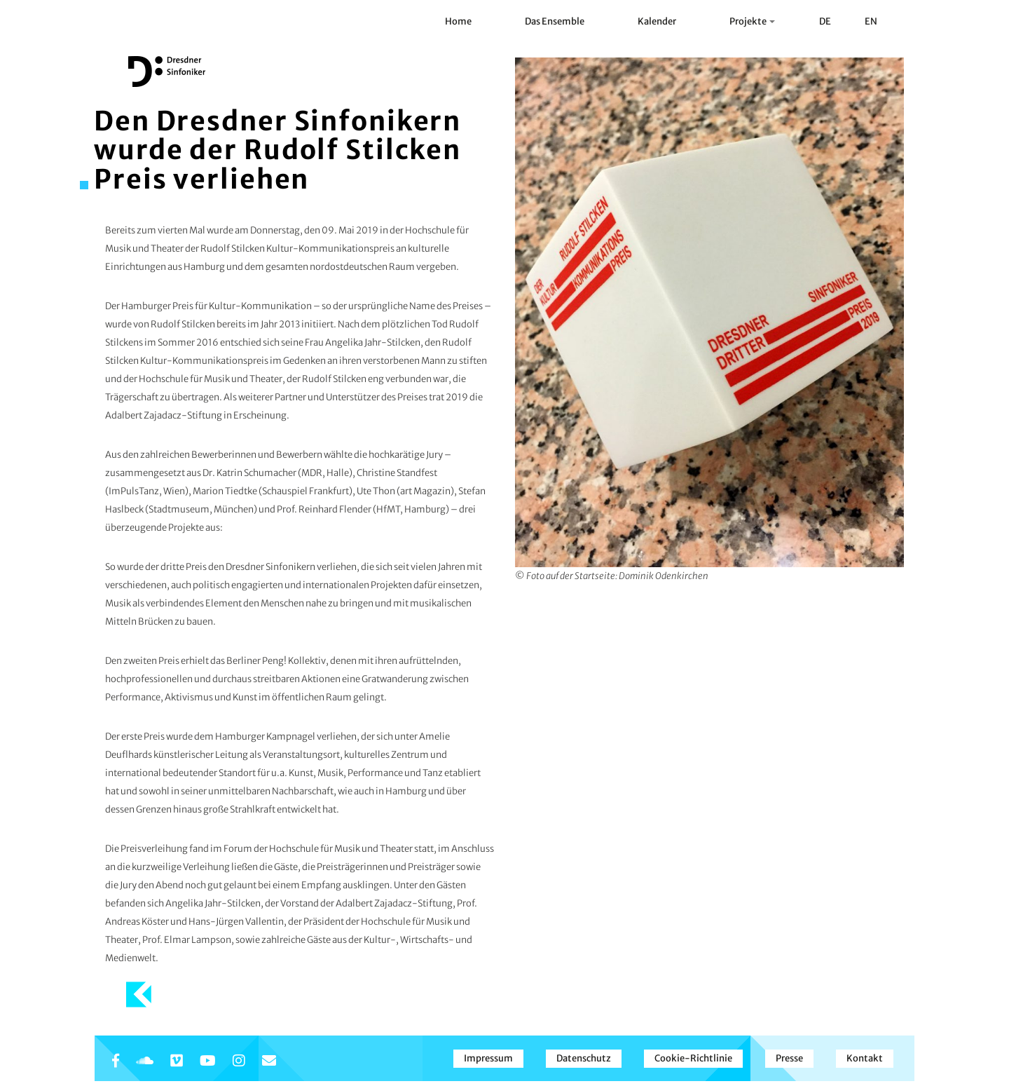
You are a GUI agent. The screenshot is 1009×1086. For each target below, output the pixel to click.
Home (458, 21)
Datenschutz (583, 1058)
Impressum (488, 1058)
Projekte (752, 21)
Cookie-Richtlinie (693, 1058)
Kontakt (864, 1058)
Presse (789, 1058)
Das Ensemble (554, 21)
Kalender (657, 21)
